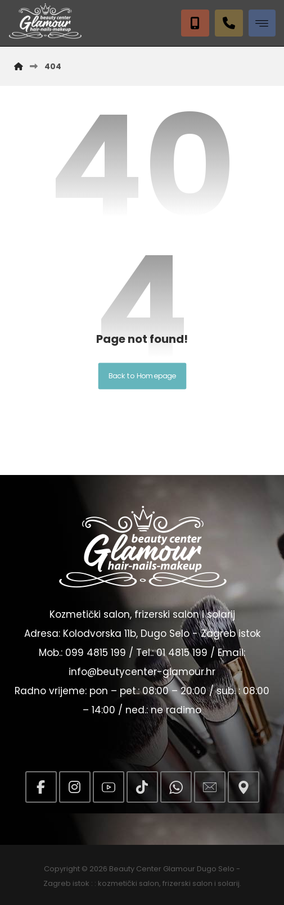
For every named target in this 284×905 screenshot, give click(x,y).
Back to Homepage (142, 376)
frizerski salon (188, 883)
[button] (262, 23)
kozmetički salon (128, 883)
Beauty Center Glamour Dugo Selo (172, 868)
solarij (229, 883)
